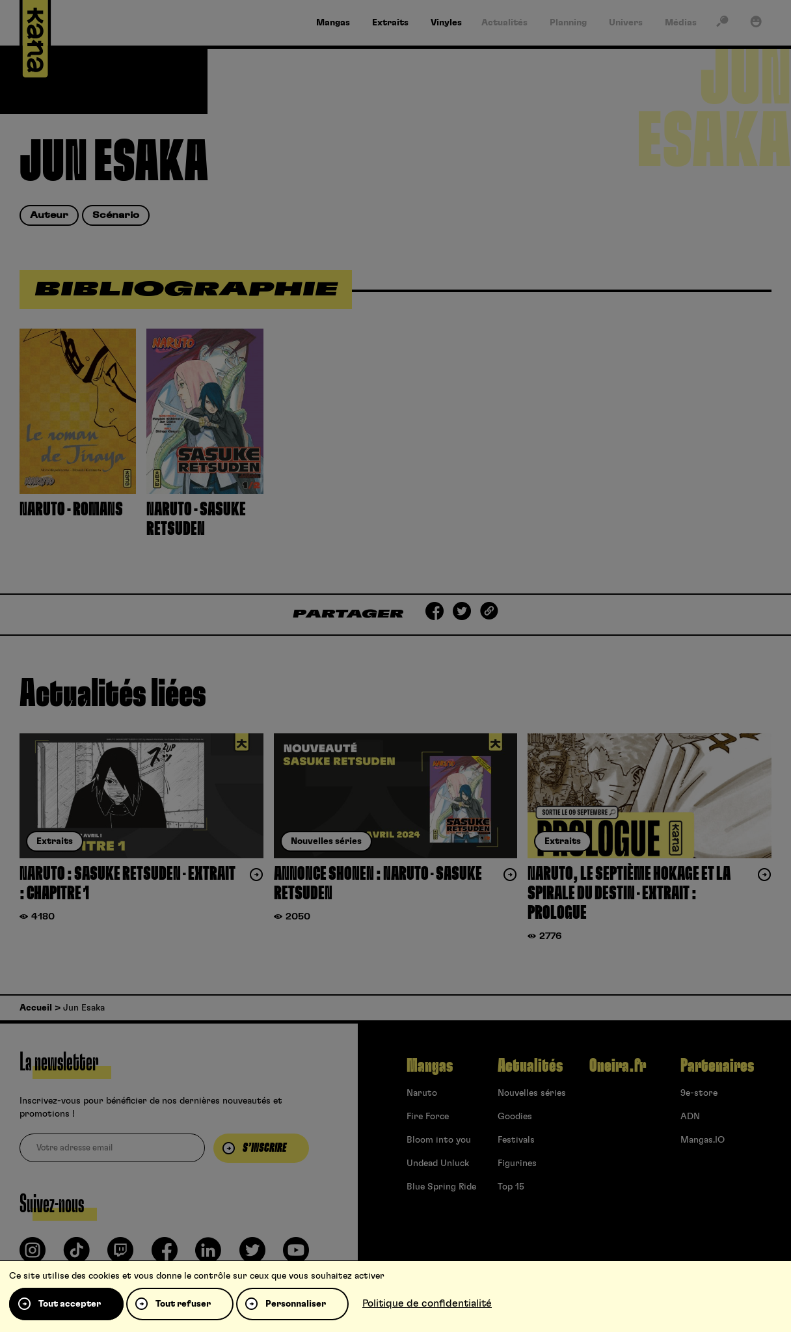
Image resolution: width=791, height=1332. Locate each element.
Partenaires (717, 1066)
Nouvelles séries (532, 1093)
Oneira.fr (617, 1066)
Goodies (515, 1116)
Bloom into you (439, 1140)
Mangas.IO (702, 1140)
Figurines (517, 1163)
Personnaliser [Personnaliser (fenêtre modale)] (295, 1304)
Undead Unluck (438, 1163)
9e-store (698, 1093)
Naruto (422, 1093)
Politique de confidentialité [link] (427, 1303)
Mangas (430, 1066)
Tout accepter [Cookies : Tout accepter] (69, 1304)
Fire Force (428, 1116)
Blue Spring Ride (441, 1186)
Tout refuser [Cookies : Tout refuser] (183, 1304)
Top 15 (511, 1186)
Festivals (516, 1140)
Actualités (530, 1066)
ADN (690, 1116)
